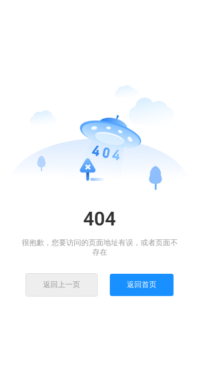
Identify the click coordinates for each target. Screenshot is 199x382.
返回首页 (142, 284)
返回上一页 (61, 284)
